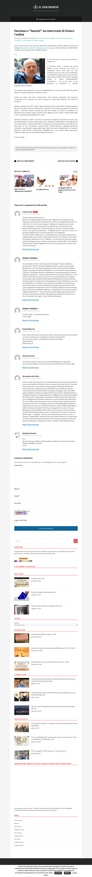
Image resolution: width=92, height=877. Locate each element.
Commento (18, 465)
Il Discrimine (18, 820)
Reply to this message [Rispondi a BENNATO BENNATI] (30, 300)
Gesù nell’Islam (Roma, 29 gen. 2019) (43, 634)
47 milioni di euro (46, 183)
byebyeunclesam (29, 433)
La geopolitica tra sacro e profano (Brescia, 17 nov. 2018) (50, 662)
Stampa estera (19, 842)
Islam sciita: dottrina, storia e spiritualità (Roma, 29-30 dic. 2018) (53, 648)
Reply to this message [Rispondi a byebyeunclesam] (30, 449)
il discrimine (40, 38)
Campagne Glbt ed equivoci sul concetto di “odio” (68, 184)
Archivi (16, 623)
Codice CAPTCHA (20, 520)
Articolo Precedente (25, 161)
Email (17, 496)
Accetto (58, 873)
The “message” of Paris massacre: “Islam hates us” (48, 751)
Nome (17, 489)
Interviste (17, 839)
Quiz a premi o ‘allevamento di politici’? (24, 183)
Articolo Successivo (66, 161)
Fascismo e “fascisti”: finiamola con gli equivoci (38, 48)
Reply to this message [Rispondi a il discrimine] (30, 249)
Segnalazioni (18, 836)
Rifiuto (67, 873)
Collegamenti (18, 845)
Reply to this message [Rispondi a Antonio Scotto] (30, 368)
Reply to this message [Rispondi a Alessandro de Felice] (30, 425)
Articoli (49, 38)
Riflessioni (17, 827)
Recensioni (18, 833)
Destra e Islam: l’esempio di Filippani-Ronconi (46, 606)
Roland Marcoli (28, 329)
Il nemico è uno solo (37, 578)
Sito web (17, 503)
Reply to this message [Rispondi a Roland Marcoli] (30, 347)
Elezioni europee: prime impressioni (43, 592)
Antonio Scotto (28, 356)
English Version (19, 830)
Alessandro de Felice (30, 376)
